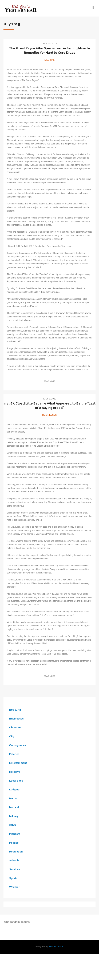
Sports (13, 878)
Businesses (49, 415)
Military (13, 816)
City (11, 736)
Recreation (16, 851)
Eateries (14, 754)
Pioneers (14, 833)
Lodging (14, 789)
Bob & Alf (15, 709)
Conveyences (17, 745)
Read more (49, 381)
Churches (15, 727)
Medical (50, 60)
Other (12, 824)
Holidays (14, 771)
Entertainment (18, 762)
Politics (13, 842)
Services (14, 869)
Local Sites (16, 780)
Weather (14, 887)
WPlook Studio (56, 946)
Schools (14, 860)
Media (13, 798)
